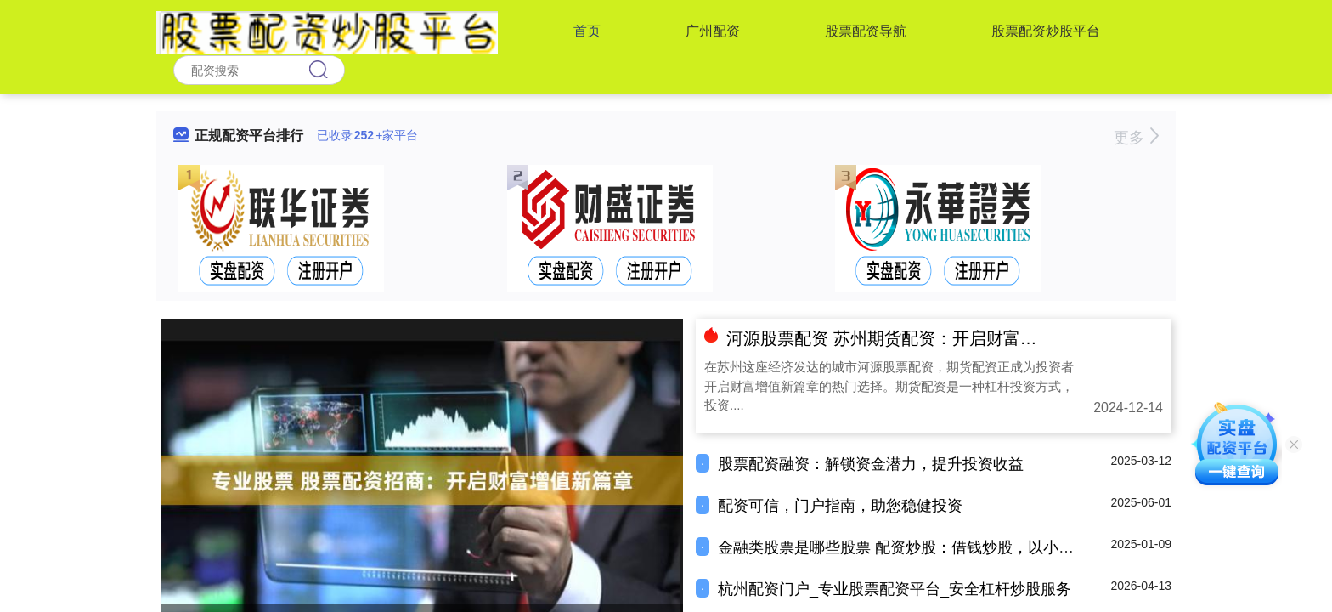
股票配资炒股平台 (1045, 31)
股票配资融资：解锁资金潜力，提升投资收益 (871, 464)
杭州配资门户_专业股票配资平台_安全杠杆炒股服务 (894, 589)
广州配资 (713, 31)
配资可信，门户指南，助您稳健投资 (840, 505)
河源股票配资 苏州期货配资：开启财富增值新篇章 (915, 338)
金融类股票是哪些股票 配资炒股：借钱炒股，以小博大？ (911, 547)
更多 (1136, 137)
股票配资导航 (865, 31)
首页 (587, 31)
